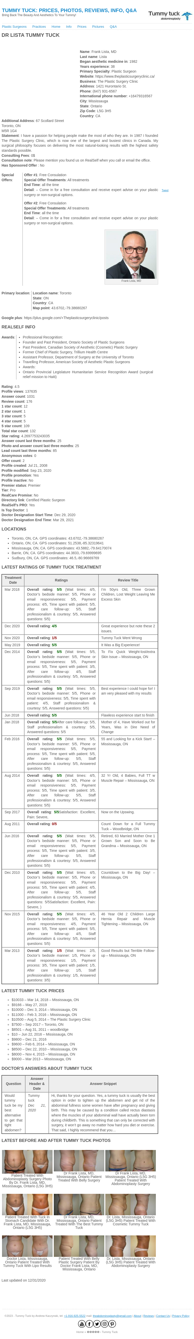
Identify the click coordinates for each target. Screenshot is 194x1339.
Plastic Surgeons (14, 26)
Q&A (113, 26)
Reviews (148, 1315)
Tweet (165, 190)
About (137, 1315)
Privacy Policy (180, 1315)
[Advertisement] (60, 42)
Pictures (98, 26)
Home (56, 26)
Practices (39, 26)
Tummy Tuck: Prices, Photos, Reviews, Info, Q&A (69, 10)
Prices (81, 26)
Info (69, 26)
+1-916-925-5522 (75, 1315)
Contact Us (163, 1315)
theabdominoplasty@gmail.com (112, 1315)
